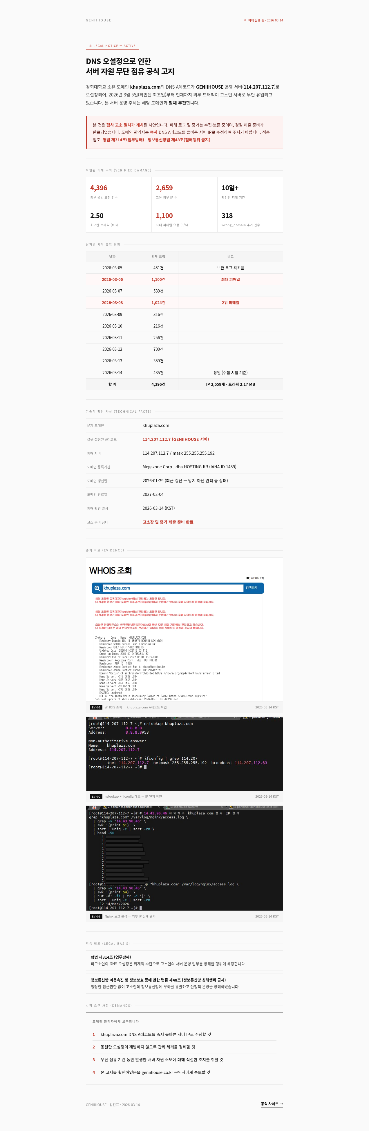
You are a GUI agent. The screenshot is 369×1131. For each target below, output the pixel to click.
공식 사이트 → (272, 1103)
